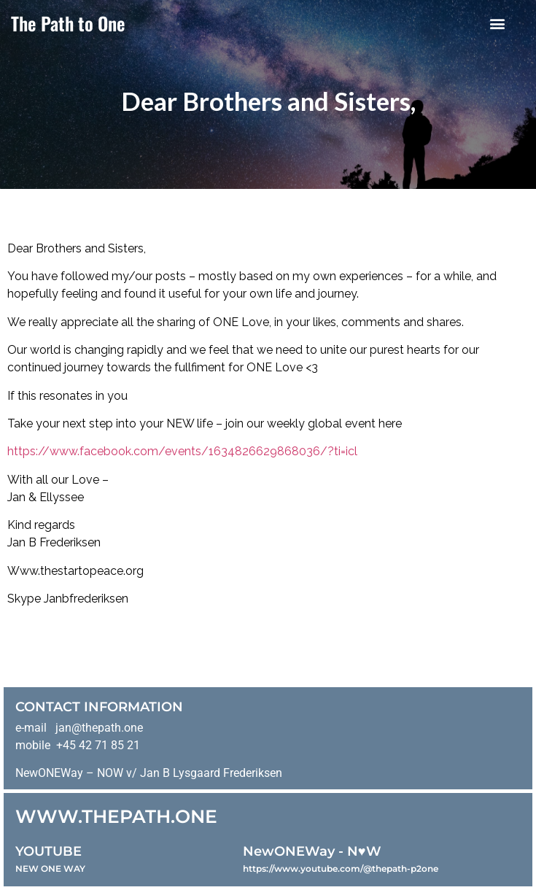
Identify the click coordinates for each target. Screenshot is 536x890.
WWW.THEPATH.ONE (116, 816)
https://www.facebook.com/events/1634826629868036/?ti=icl (182, 451)
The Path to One (68, 22)
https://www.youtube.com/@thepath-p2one (340, 868)
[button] (497, 23)
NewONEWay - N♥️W (312, 851)
